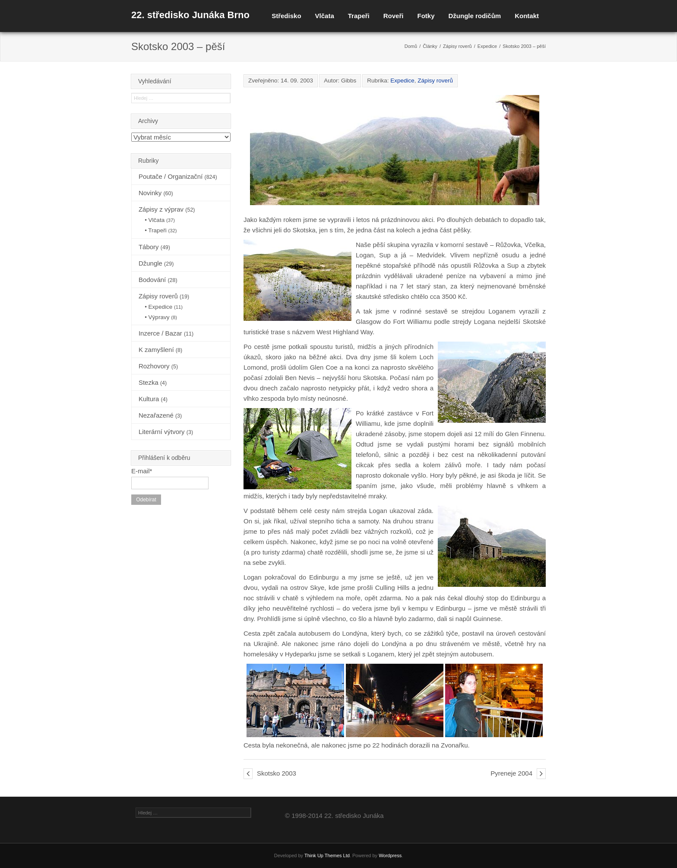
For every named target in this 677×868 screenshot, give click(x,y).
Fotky (425, 15)
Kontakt (527, 15)
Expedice (487, 46)
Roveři (393, 15)
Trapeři (359, 15)
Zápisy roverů (457, 46)
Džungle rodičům (474, 15)
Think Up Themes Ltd (327, 855)
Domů (411, 46)
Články (430, 46)
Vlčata (324, 15)
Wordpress (390, 855)
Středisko (286, 15)
